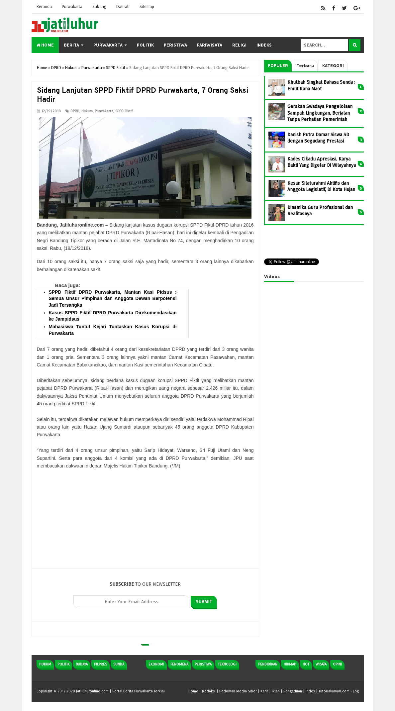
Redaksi (209, 691)
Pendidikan (267, 664)
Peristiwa (175, 45)
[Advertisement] (145, 521)
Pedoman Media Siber (238, 691)
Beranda (44, 6)
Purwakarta (72, 6)
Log (356, 691)
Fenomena (179, 664)
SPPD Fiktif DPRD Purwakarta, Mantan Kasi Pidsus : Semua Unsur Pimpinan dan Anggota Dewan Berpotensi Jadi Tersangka (113, 298)
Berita (71, 45)
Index (310, 691)
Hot (306, 664)
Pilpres (100, 664)
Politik (145, 45)
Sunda (118, 664)
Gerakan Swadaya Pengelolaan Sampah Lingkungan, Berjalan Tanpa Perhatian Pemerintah (319, 113)
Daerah (123, 6)
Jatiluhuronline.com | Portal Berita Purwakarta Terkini (120, 691)
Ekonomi (156, 664)
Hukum (87, 111)
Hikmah (290, 664)
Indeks (264, 45)
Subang (99, 6)
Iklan (276, 691)
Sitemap (147, 6)
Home (45, 45)
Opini (337, 664)
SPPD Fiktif (124, 111)
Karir (264, 691)
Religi (239, 45)
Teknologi (227, 664)
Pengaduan (292, 691)
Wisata (321, 664)
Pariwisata (209, 45)
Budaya (82, 664)
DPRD (74, 111)
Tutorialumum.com (334, 691)
